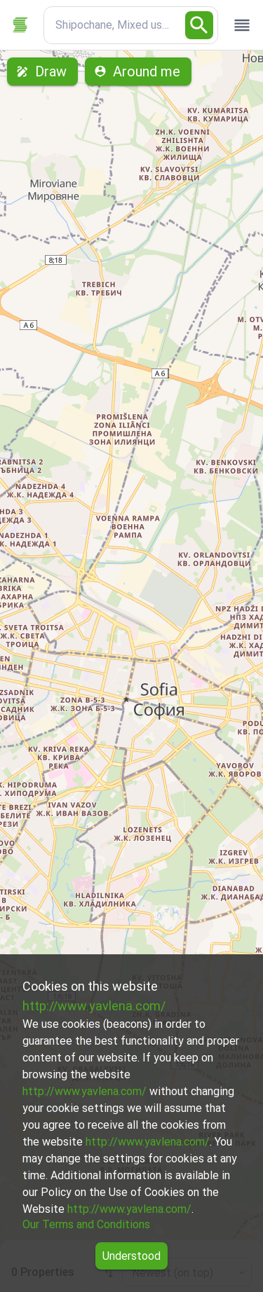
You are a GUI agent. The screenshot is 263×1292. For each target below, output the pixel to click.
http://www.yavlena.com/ (94, 1005)
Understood (131, 1256)
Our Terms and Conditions (86, 1224)
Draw (42, 71)
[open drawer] (242, 25)
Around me (138, 71)
